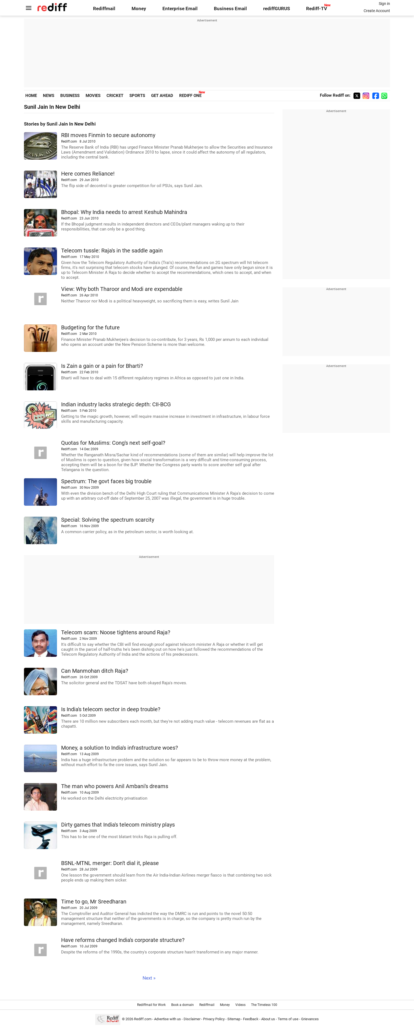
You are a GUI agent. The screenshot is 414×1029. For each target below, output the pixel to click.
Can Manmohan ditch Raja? (94, 671)
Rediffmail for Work (151, 1005)
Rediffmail (104, 8)
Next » (149, 978)
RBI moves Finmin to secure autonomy (108, 135)
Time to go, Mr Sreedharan (93, 902)
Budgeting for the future (90, 327)
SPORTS (137, 95)
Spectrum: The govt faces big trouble (106, 481)
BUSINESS (70, 95)
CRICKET (115, 95)
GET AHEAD (162, 95)
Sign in (384, 3)
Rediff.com (142, 1019)
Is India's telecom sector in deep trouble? (110, 709)
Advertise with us (167, 1019)
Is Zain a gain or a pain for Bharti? (102, 366)
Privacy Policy (214, 1019)
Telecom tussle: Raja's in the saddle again (112, 250)
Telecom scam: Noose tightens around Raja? (115, 632)
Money (139, 8)
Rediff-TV (316, 8)
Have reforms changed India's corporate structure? (122, 940)
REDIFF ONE (190, 95)
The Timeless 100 (264, 1005)
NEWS (48, 95)
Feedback (250, 1019)
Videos (240, 1005)
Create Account (377, 11)
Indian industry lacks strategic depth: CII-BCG (116, 404)
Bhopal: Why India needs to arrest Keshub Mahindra (124, 212)
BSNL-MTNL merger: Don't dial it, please (110, 863)
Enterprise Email (180, 8)
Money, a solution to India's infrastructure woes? (119, 748)
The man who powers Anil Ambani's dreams (114, 786)
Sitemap (233, 1019)
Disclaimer (192, 1019)
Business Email (230, 8)
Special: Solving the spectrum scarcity (107, 520)
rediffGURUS (276, 8)
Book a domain (182, 1005)
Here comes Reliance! (88, 174)
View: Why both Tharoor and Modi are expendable (122, 289)
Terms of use (288, 1019)
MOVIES (93, 95)
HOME (31, 95)
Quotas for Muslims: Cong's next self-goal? (113, 443)
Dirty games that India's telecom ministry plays (118, 825)
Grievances (310, 1019)
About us (268, 1019)
